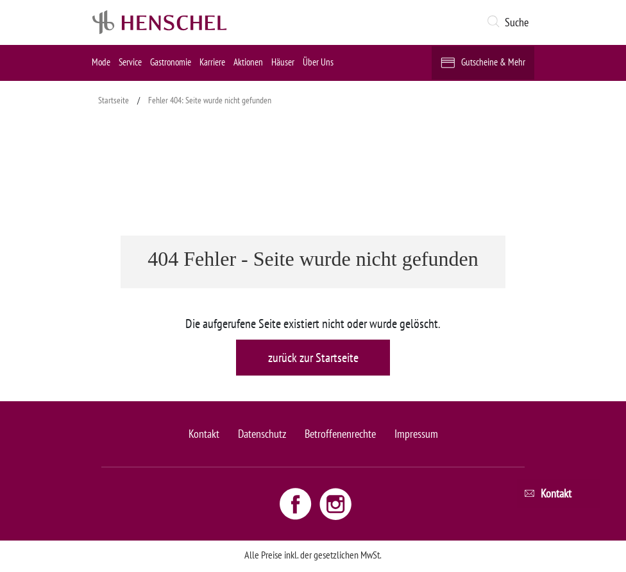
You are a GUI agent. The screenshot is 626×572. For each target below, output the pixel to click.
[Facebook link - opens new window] (297, 503)
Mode (101, 62)
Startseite (113, 100)
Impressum (416, 433)
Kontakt (204, 433)
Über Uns (318, 62)
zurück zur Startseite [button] (313, 357)
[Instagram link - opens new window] (335, 503)
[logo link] (159, 22)
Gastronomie (170, 62)
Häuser (282, 62)
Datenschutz (262, 433)
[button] (510, 22)
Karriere (212, 62)
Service (130, 62)
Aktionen (248, 62)
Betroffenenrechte (340, 433)
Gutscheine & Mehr (493, 62)
